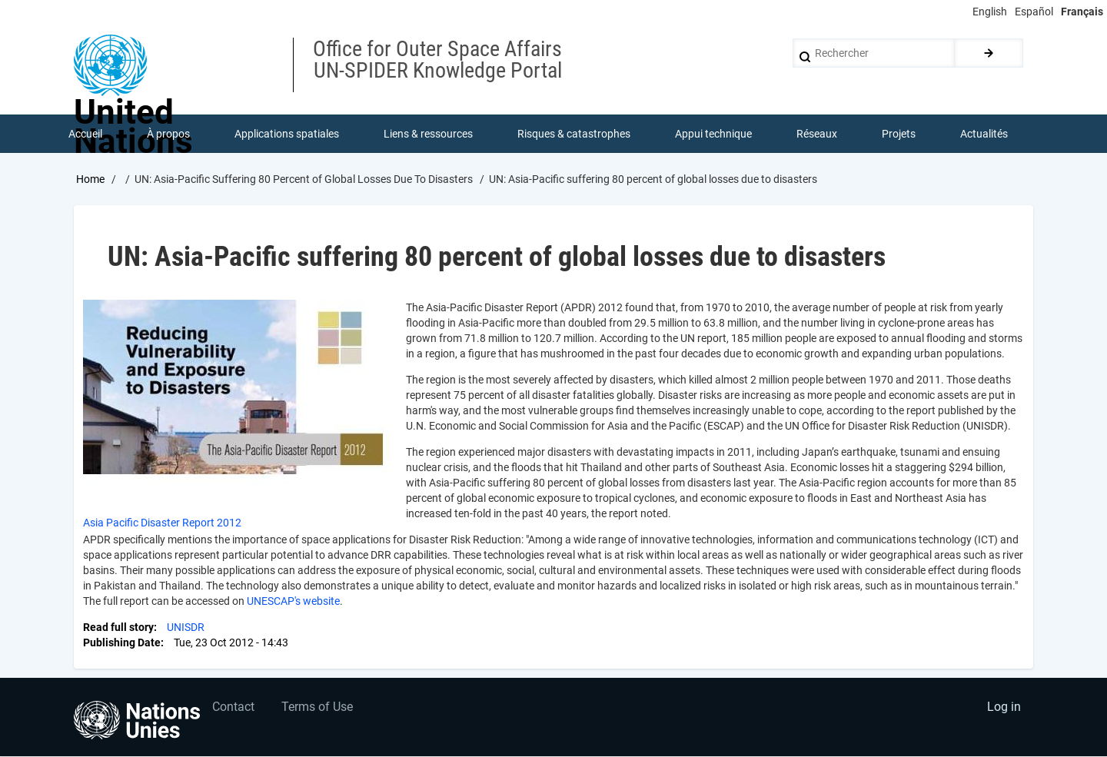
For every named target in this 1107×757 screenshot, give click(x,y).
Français (1082, 11)
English (989, 11)
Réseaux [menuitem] (816, 134)
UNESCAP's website (293, 601)
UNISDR (185, 627)
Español (1034, 11)
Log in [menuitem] (1004, 707)
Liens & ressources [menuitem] (428, 134)
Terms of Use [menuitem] (317, 707)
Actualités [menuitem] (984, 134)
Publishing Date (122, 642)
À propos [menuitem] (168, 134)
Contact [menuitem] (233, 707)
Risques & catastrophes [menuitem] (573, 134)
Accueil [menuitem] (85, 134)
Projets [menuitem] (899, 134)
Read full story (118, 627)
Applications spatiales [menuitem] (286, 134)
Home (90, 179)
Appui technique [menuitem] (713, 134)
